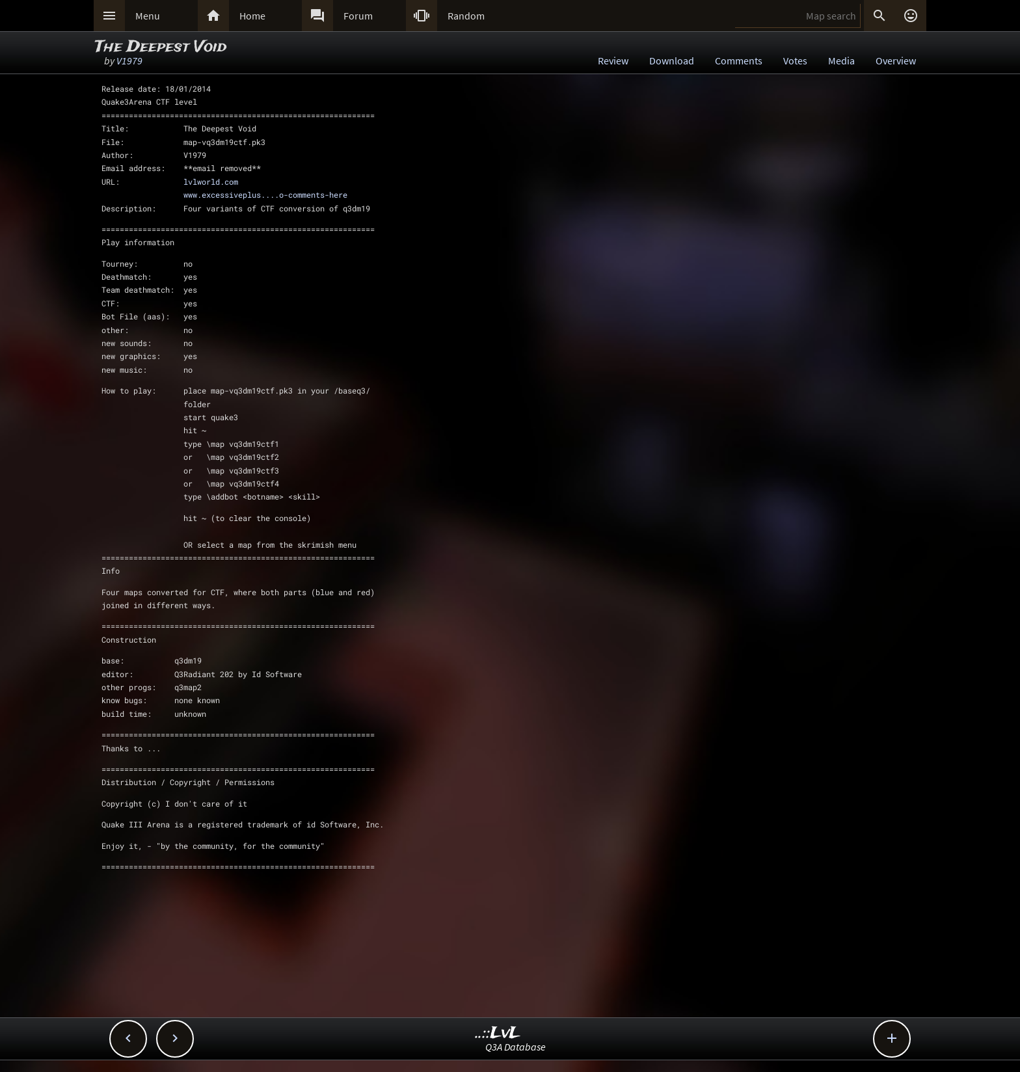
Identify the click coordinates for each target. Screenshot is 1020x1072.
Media (841, 60)
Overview (896, 60)
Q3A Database (515, 1046)
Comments (738, 60)
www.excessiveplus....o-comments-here (265, 194)
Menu (147, 15)
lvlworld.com (210, 181)
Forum (358, 15)
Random (466, 15)
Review (613, 60)
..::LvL (498, 1033)
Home (252, 15)
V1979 (129, 60)
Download (671, 60)
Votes (795, 60)
